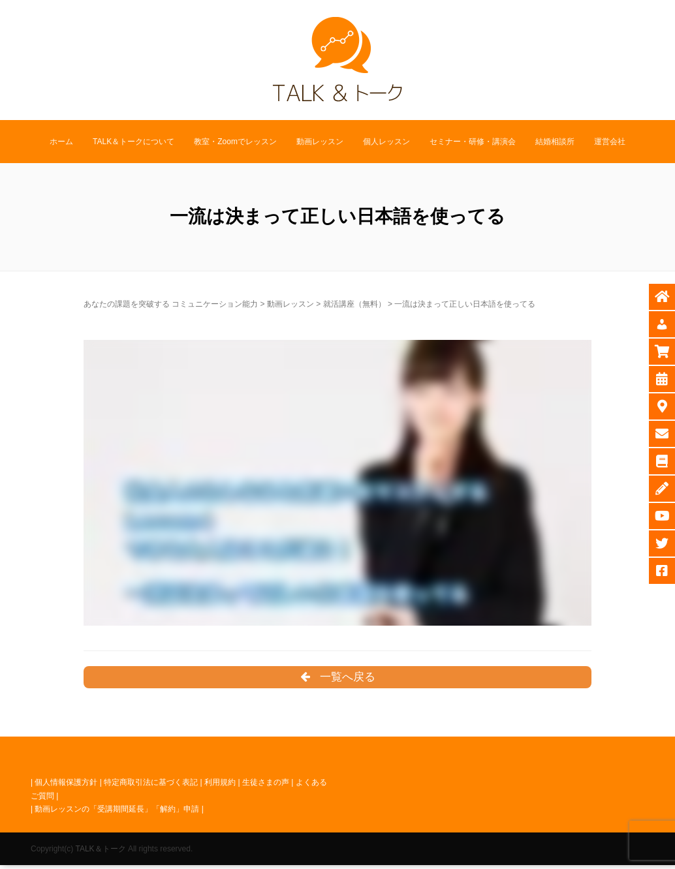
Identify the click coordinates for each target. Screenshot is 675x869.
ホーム (61, 141)
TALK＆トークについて (133, 141)
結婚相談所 (554, 141)
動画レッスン (319, 141)
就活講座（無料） (354, 304)
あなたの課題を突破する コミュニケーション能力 (171, 304)
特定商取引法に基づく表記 (151, 786)
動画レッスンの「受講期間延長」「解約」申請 (117, 812)
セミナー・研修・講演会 (473, 141)
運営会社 (609, 141)
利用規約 (220, 786)
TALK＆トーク (100, 852)
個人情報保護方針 (66, 786)
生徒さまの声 (265, 786)
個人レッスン (386, 141)
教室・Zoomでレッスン (235, 141)
